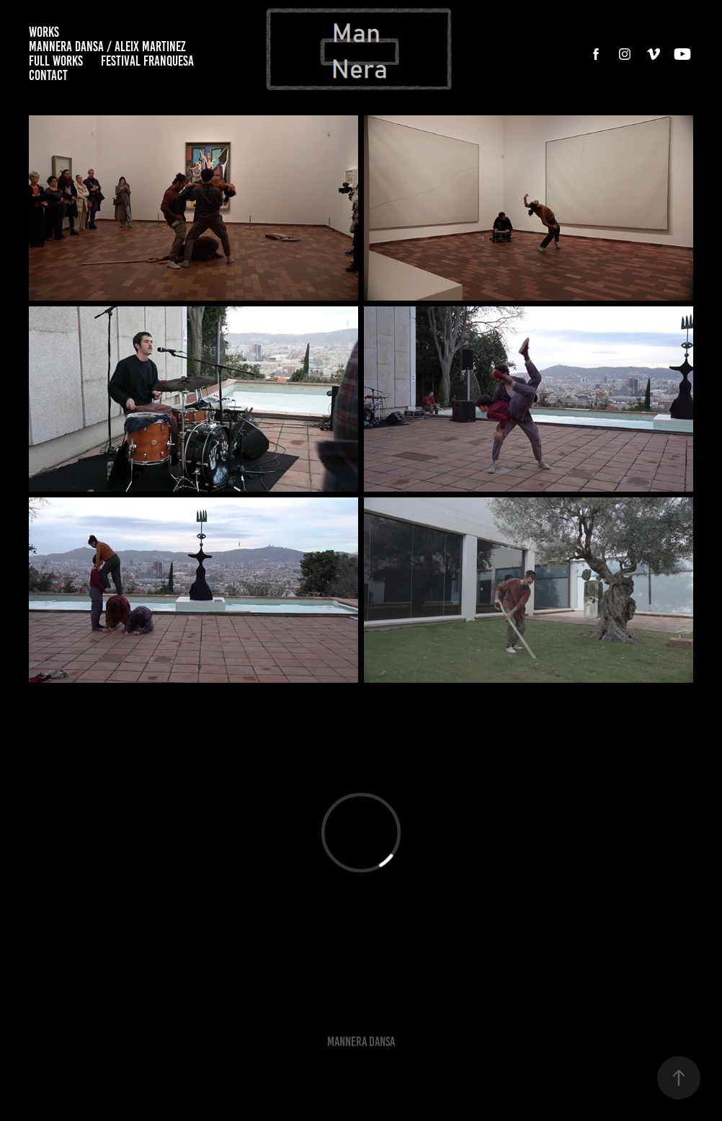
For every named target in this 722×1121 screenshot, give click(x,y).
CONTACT (48, 75)
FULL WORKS (56, 60)
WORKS (44, 32)
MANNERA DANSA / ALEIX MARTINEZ (107, 46)
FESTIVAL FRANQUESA (147, 60)
